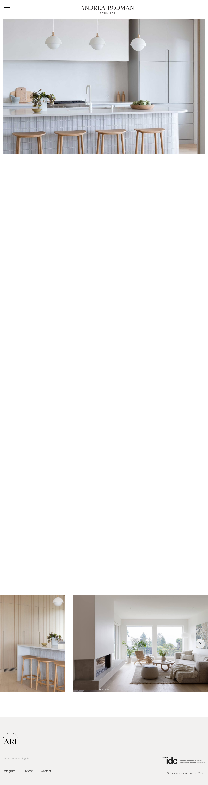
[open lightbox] (32, 644)
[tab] (100, 690)
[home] (107, 10)
